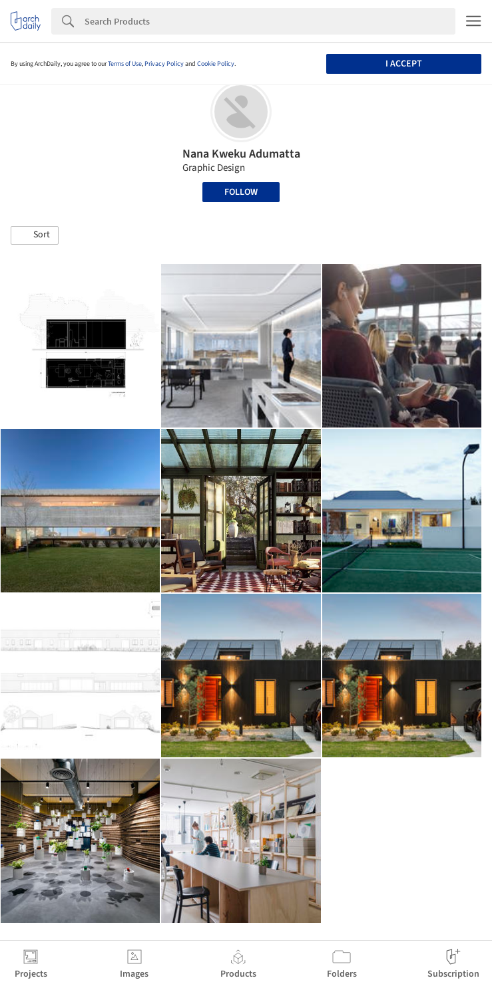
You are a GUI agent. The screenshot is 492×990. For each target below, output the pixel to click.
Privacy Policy (164, 63)
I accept (403, 63)
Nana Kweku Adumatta (241, 154)
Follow (241, 192)
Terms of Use (125, 63)
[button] (35, 235)
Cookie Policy (215, 63)
